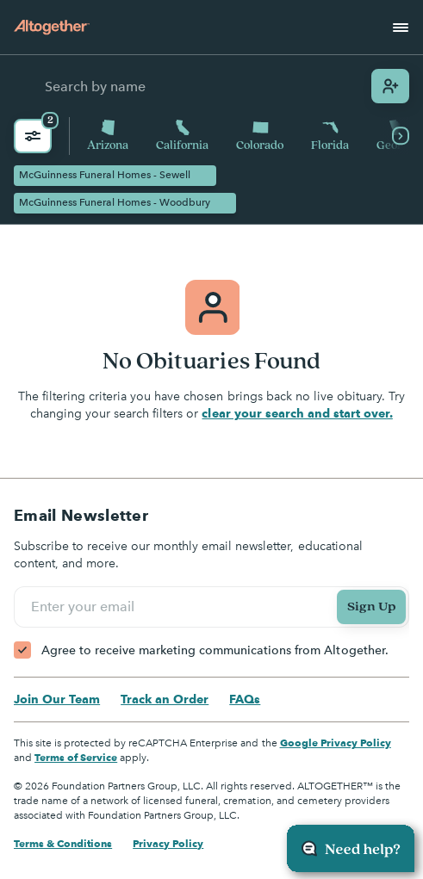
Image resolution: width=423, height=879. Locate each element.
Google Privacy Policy (335, 742)
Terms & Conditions (63, 843)
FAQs (244, 699)
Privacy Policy (168, 843)
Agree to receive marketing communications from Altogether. (215, 650)
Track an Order (164, 699)
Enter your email (85, 606)
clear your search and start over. (297, 413)
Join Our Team (57, 699)
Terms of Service (75, 757)
